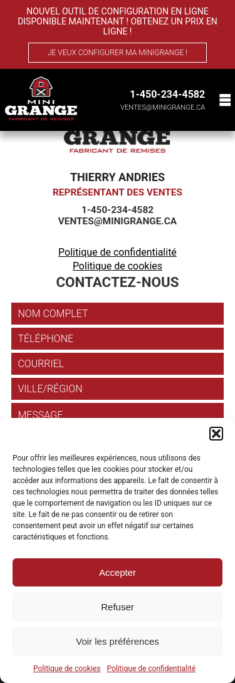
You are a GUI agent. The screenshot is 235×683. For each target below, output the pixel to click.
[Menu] (223, 99)
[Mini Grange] (41, 98)
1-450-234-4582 (167, 94)
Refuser (117, 607)
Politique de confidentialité (151, 668)
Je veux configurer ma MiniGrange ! (117, 52)
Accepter (117, 572)
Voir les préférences (117, 641)
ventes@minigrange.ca (162, 107)
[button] (216, 433)
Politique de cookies (66, 668)
